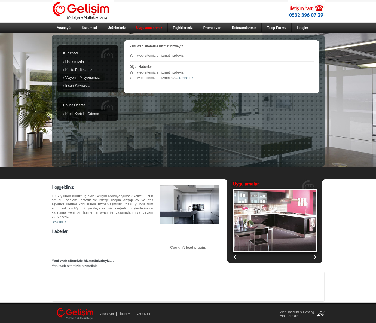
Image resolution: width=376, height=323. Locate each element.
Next (234, 257)
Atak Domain (289, 316)
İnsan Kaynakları (78, 85)
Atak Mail (143, 314)
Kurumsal (89, 28)
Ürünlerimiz (117, 28)
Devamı (184, 78)
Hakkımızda (74, 62)
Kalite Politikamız (78, 70)
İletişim (302, 28)
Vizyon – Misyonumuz (82, 77)
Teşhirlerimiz (183, 28)
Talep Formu (276, 28)
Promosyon (212, 28)
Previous (315, 257)
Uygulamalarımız (149, 28)
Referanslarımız (244, 28)
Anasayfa (64, 28)
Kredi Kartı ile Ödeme (82, 114)
